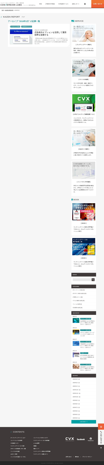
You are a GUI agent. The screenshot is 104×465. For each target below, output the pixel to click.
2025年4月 (75, 418)
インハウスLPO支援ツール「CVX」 (18, 456)
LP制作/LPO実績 (50, 4)
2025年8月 (75, 403)
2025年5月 (75, 414)
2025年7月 (75, 407)
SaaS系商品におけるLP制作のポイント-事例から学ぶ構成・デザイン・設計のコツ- (87, 322)
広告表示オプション (27, 26)
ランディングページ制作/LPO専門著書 (41, 451)
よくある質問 (36, 443)
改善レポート (75, 4)
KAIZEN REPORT (9, 10)
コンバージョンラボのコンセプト (40, 437)
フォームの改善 (76, 304)
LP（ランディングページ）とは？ (18, 437)
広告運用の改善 (44, 30)
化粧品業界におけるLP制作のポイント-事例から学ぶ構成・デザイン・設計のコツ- (87, 368)
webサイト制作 (14, 454)
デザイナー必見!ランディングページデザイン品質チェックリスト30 (87, 334)
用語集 (34, 445)
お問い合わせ (68, 456)
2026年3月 (75, 379)
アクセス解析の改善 (77, 300)
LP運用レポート (76, 297)
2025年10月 (76, 396)
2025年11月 (76, 393)
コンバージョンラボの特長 (16, 440)
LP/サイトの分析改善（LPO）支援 (18, 448)
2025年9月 (75, 400)
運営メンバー (36, 448)
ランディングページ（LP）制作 (17, 445)
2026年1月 (75, 386)
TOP (3, 10)
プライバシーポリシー (87, 456)
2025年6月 (75, 411)
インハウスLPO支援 (15, 451)
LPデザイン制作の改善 (78, 293)
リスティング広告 (15, 26)
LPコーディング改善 (77, 290)
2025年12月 (76, 389)
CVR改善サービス (63, 4)
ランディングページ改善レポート (40, 454)
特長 (40, 4)
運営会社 (77, 456)
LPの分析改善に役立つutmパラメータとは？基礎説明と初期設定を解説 (87, 357)
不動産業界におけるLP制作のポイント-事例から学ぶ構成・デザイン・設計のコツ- (87, 345)
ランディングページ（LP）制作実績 (41, 440)
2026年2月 (75, 382)
